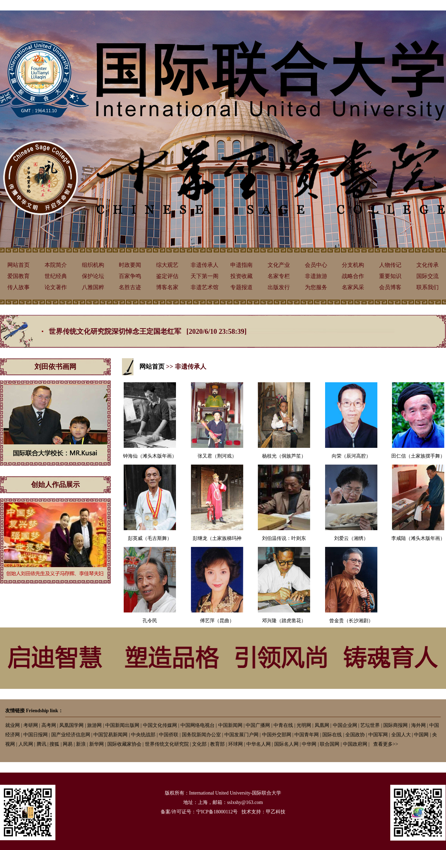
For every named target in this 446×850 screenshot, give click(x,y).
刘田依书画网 (55, 366)
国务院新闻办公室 (201, 734)
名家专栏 (279, 276)
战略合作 (353, 276)
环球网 (235, 744)
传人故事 (18, 287)
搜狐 (54, 744)
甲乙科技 (275, 811)
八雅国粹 (93, 287)
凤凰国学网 (71, 725)
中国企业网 (345, 725)
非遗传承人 (204, 265)
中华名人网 (258, 744)
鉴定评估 (167, 276)
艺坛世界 (370, 725)
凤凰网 (322, 725)
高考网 (48, 725)
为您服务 (316, 287)
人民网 (25, 744)
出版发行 (279, 287)
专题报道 (241, 287)
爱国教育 (18, 276)
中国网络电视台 (197, 725)
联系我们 (427, 287)
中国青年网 (306, 734)
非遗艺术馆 (204, 287)
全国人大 (401, 734)
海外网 (418, 725)
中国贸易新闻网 (110, 734)
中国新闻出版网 (122, 725)
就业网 (12, 725)
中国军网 (378, 734)
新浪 (81, 744)
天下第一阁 (204, 276)
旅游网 (94, 725)
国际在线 (332, 734)
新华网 (96, 744)
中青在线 (283, 725)
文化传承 (427, 265)
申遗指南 (241, 265)
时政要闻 (130, 265)
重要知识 (390, 276)
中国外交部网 (276, 734)
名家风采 (353, 287)
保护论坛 (93, 276)
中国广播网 (258, 725)
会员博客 (390, 287)
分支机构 (353, 265)
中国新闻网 (230, 725)
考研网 (30, 725)
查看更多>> (385, 744)
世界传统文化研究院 (167, 744)
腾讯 (41, 744)
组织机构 (93, 265)
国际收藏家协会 (124, 744)
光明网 (304, 725)
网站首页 (18, 265)
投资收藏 (241, 276)
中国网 (421, 734)
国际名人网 (286, 744)
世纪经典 (56, 276)
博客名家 (167, 287)
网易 (67, 744)
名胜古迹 (130, 287)
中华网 (309, 744)
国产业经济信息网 (70, 734)
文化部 (199, 744)
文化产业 (279, 265)
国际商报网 (395, 725)
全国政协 (355, 734)
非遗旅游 (316, 276)
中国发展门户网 (241, 734)
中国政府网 (355, 744)
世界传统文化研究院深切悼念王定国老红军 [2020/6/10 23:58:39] (148, 331)
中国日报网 (35, 734)
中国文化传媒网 (160, 725)
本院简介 (56, 265)
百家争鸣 (130, 276)
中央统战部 (143, 734)
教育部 (217, 744)
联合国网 (329, 744)
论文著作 (56, 287)
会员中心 (316, 265)
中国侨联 (168, 734)
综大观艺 (167, 265)
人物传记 (390, 265)
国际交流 (427, 276)
